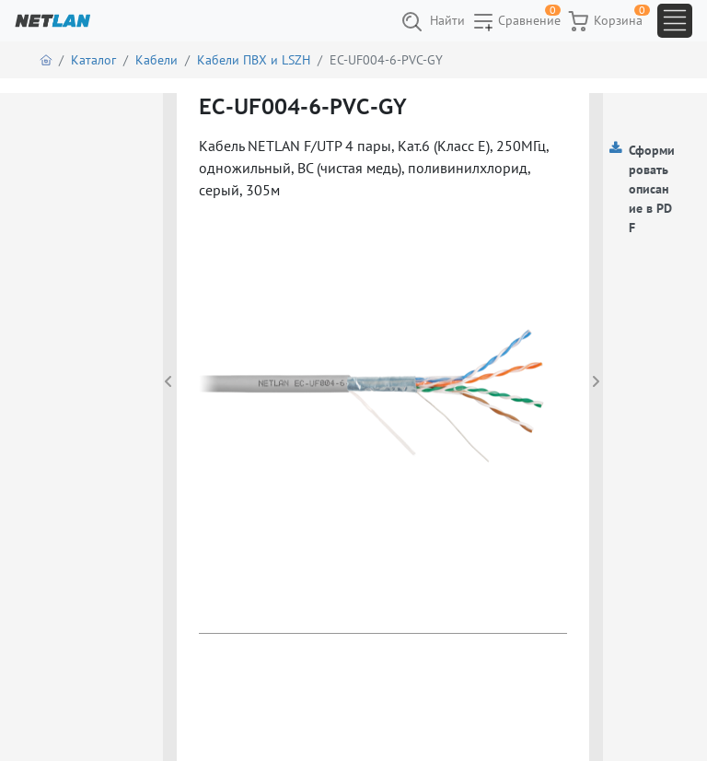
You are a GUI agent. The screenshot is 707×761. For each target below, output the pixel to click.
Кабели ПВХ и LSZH (253, 60)
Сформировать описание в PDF (652, 189)
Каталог (93, 60)
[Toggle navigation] (674, 21)
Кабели (156, 60)
